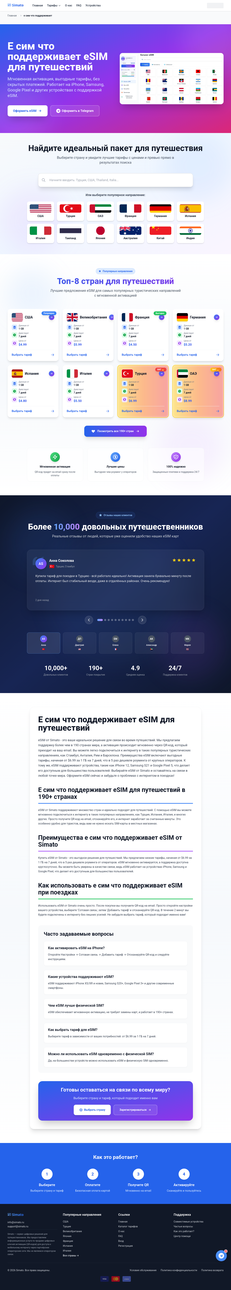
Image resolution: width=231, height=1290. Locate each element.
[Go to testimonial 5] (116, 620)
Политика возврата (212, 1270)
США (66, 1221)
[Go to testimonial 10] (133, 620)
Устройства (93, 5)
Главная (38, 5)
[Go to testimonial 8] (126, 620)
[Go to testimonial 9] (129, 620)
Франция (68, 1241)
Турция (67, 1226)
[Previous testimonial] (89, 620)
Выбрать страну (92, 1110)
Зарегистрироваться (135, 1110)
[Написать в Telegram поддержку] (221, 1255)
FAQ (78, 5)
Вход (121, 1241)
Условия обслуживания (143, 1270)
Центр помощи (182, 1236)
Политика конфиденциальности (179, 1270)
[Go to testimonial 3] (109, 620)
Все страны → (71, 1255)
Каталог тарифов (128, 1226)
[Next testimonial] (142, 620)
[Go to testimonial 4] (112, 620)
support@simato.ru (18, 1226)
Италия (67, 1250)
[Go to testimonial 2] (105, 620)
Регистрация (125, 1245)
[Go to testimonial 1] (100, 620)
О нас (68, 5)
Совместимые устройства (188, 1221)
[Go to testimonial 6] (119, 620)
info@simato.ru (16, 1222)
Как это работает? (184, 1231)
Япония (67, 1236)
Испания (68, 1245)
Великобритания (72, 1231)
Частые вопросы (183, 1226)
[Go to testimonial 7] (122, 620)
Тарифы (54, 5)
